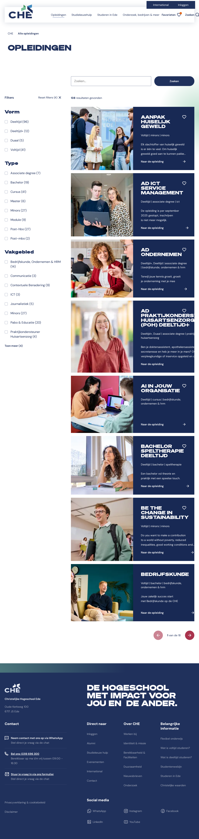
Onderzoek (130, 785)
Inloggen (183, 5)
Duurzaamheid (133, 766)
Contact (92, 780)
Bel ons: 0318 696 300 (25, 754)
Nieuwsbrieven (133, 776)
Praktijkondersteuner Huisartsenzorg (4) (25, 334)
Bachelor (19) (19, 182)
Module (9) (18, 220)
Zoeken (174, 81)
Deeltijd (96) (19, 122)
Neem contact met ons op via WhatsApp (37, 738)
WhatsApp (99, 811)
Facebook (172, 811)
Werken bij (130, 734)
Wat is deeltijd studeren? (176, 757)
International (161, 5)
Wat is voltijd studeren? (175, 748)
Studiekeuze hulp (97, 752)
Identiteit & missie (135, 743)
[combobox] (111, 81)
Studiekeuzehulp (82, 15)
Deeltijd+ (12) (19, 131)
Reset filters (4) (47, 97)
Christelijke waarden (173, 785)
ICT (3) (15, 294)
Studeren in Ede (107, 15)
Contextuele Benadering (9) (30, 285)
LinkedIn (98, 822)
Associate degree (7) (25, 173)
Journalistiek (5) (22, 304)
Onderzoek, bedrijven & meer (141, 15)
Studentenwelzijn (171, 766)
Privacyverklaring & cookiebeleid (25, 802)
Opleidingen (58, 15)
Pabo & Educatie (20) (25, 322)
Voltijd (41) (17, 150)
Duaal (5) (17, 140)
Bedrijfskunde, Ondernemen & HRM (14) (35, 264)
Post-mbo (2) (20, 238)
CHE (10, 33)
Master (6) (17, 201)
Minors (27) (18, 210)
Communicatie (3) (23, 276)
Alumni (91, 743)
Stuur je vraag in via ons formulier (32, 774)
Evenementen (95, 762)
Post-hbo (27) (20, 229)
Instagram (135, 811)
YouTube (134, 822)
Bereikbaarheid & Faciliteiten (134, 755)
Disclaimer (11, 812)
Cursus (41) (18, 192)
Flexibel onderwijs (172, 738)
